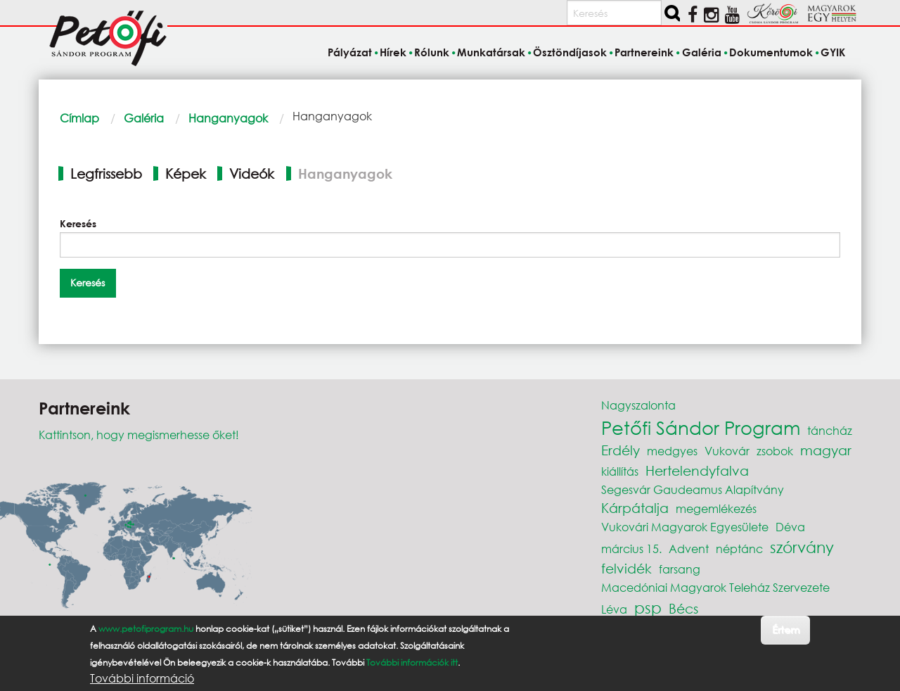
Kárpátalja (635, 508)
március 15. (631, 548)
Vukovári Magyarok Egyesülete (685, 526)
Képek (185, 173)
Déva (790, 526)
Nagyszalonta (638, 405)
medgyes (672, 450)
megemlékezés (716, 508)
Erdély (620, 450)
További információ (142, 678)
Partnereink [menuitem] (644, 52)
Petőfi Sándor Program (700, 427)
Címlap (79, 117)
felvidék (626, 568)
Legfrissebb (106, 173)
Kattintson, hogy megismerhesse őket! (139, 434)
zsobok (775, 450)
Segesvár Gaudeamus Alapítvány (692, 489)
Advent (689, 548)
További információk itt (412, 662)
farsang (679, 569)
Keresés (78, 223)
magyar (825, 450)
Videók (251, 173)
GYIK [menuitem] (833, 52)
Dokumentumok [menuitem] (771, 52)
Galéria (144, 117)
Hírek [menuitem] (393, 52)
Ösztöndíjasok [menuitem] (570, 52)
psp (648, 607)
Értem (785, 629)
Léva (614, 609)
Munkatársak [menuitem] (491, 52)
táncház (829, 430)
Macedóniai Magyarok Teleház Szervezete (715, 587)
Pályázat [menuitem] (350, 52)
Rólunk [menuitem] (431, 52)
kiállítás (619, 471)
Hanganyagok (228, 117)
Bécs (683, 608)
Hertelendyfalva (697, 470)
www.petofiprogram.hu (145, 629)
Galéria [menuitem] (701, 52)
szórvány (802, 547)
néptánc (739, 548)
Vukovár (727, 450)
